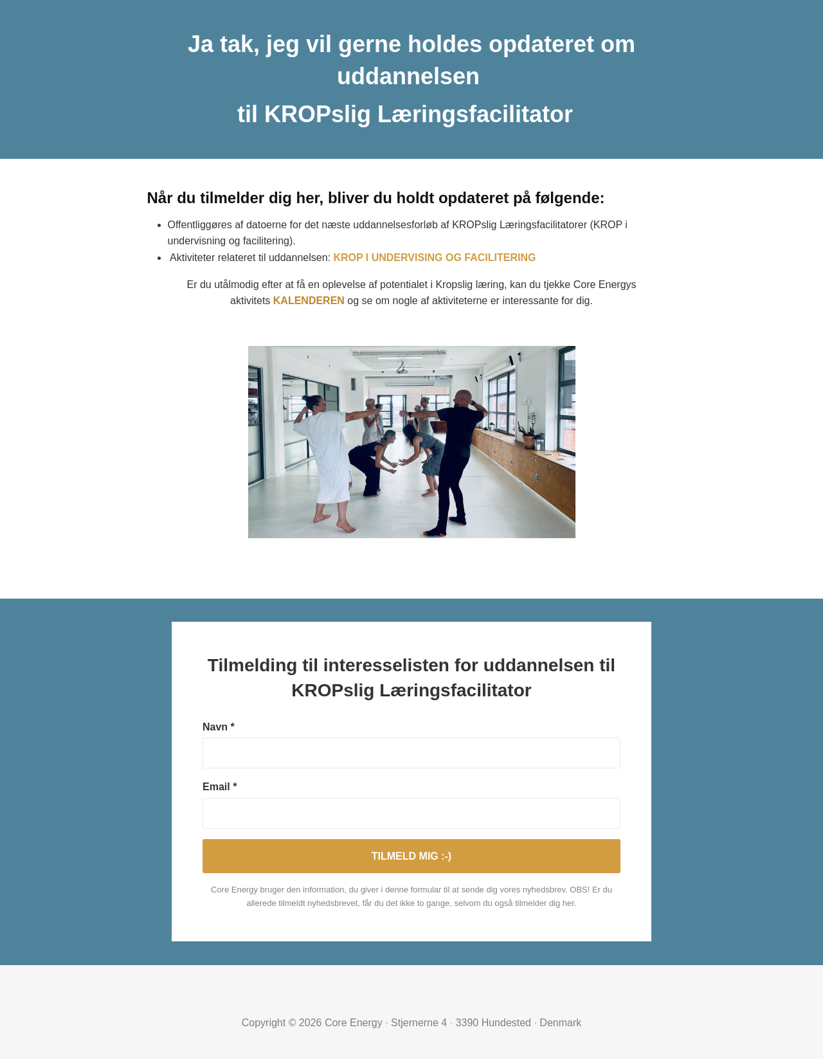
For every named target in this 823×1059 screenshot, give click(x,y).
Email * (220, 786)
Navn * (219, 726)
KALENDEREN (309, 300)
